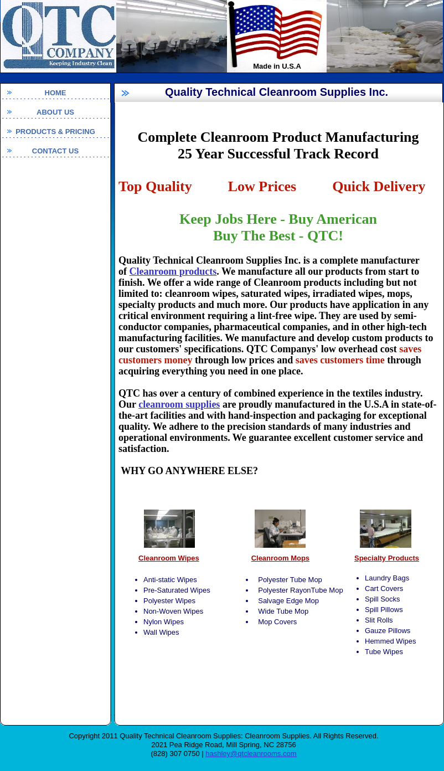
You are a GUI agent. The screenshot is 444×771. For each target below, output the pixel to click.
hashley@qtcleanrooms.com (250, 753)
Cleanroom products (173, 271)
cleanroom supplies (179, 404)
